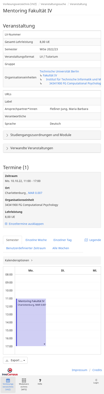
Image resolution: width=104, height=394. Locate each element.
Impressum (79, 370)
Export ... (15, 360)
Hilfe (40, 382)
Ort (7, 188)
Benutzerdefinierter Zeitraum (26, 248)
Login (96, 381)
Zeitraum (11, 176)
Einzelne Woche (36, 240)
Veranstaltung (78, 4)
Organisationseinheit (19, 200)
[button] (44, 344)
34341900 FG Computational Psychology (75, 83)
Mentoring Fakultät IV (31, 301)
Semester (12, 240)
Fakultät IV (50, 75)
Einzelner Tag (62, 240)
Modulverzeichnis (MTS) (24, 385)
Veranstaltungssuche (53, 4)
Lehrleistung (13, 212)
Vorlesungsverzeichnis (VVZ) (20, 4)
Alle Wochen (60, 248)
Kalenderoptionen (17, 260)
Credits (97, 370)
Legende (93, 240)
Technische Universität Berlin (59, 71)
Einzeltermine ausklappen (24, 224)
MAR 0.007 (34, 193)
